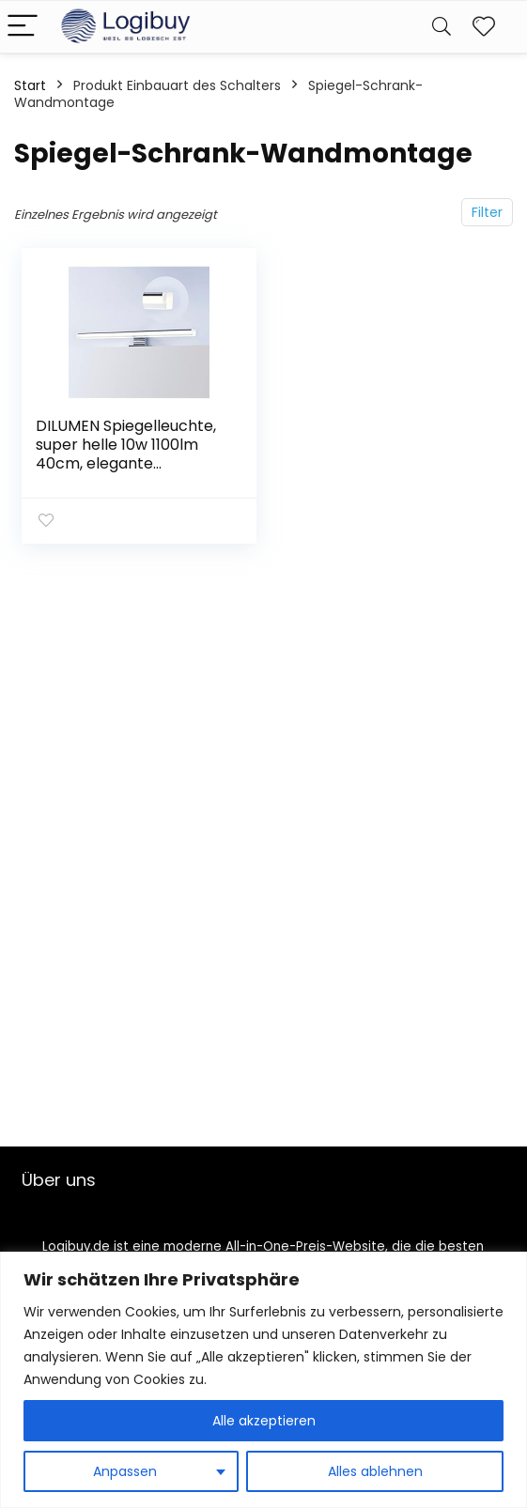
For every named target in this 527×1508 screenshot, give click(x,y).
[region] (263, 1380)
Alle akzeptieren (264, 1420)
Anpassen (125, 1471)
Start (30, 85)
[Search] (441, 27)
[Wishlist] (484, 26)
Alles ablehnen (375, 1471)
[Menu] (22, 27)
